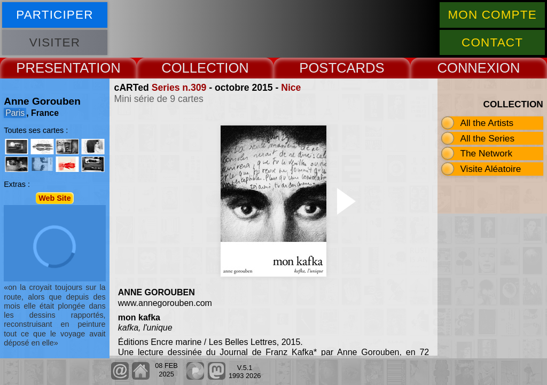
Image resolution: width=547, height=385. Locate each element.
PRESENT (48, 67)
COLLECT (192, 67)
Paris (15, 112)
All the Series (487, 138)
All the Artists (486, 122)
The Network (486, 153)
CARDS (361, 67)
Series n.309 (179, 87)
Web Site (54, 198)
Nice (291, 87)
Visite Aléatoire (490, 168)
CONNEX (466, 67)
